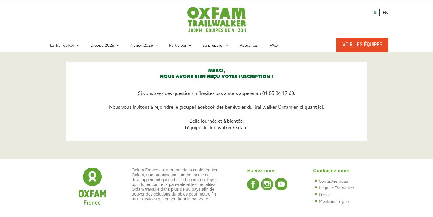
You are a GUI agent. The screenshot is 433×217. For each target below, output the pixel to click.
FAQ (273, 45)
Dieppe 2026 (105, 45)
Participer (180, 45)
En (385, 12)
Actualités (249, 45)
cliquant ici (311, 107)
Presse (324, 194)
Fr (373, 12)
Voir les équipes (362, 45)
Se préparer (215, 45)
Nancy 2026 (144, 45)
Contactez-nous (333, 181)
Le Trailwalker (65, 45)
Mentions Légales (334, 201)
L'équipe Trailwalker (336, 187)
